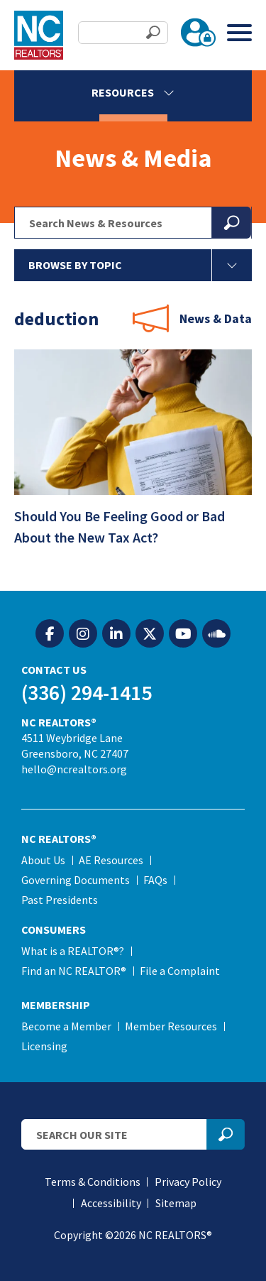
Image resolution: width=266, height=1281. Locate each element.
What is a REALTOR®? (72, 951)
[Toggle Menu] (239, 32)
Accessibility (111, 1203)
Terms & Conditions (92, 1181)
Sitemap (175, 1203)
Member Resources (171, 1026)
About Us (43, 860)
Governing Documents (75, 880)
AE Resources (111, 860)
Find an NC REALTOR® (73, 971)
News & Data (215, 318)
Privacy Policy (188, 1181)
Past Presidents (59, 900)
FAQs (155, 880)
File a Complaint (180, 971)
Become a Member (66, 1026)
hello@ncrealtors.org (74, 769)
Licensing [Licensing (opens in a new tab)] (44, 1046)
